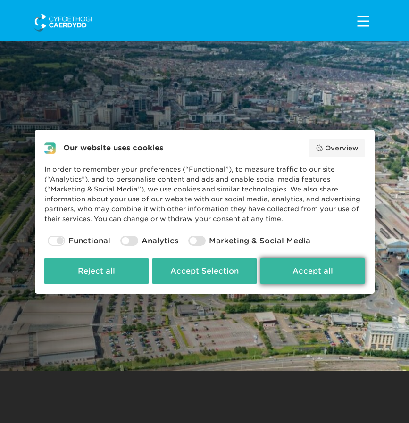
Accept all (312, 270)
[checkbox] (77, 241)
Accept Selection (204, 270)
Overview (337, 148)
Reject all (96, 270)
